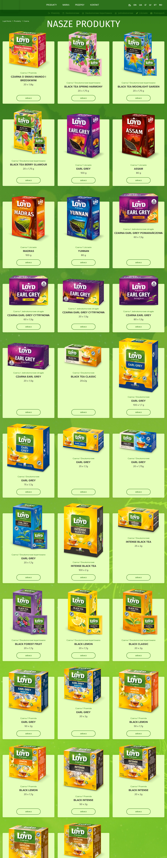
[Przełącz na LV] (150, 5)
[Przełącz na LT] (145, 5)
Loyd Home (7, 21)
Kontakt (94, 5)
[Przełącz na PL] (129, 5)
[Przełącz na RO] (160, 5)
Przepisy (79, 5)
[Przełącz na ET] (155, 5)
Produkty (51, 5)
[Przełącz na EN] (135, 5)
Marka (65, 5)
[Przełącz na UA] (140, 5)
